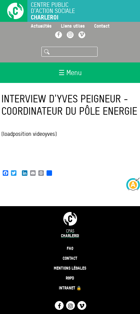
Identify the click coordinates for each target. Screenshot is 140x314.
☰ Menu (70, 73)
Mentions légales (70, 268)
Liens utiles (73, 26)
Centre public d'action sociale (53, 11)
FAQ (70, 248)
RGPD (70, 278)
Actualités (41, 26)
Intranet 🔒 (70, 287)
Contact (102, 26)
